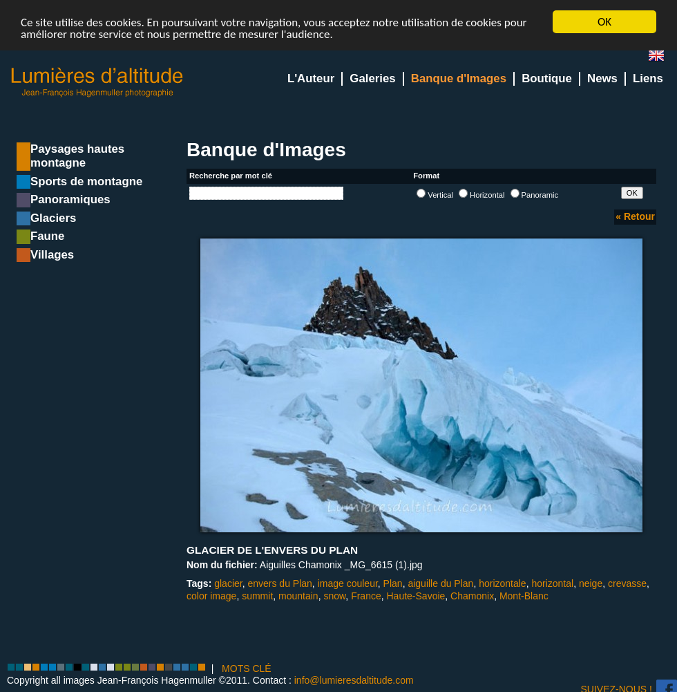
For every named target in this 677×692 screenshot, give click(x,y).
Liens (648, 78)
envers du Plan (279, 583)
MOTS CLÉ (246, 668)
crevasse (627, 583)
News (602, 78)
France (366, 595)
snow (334, 595)
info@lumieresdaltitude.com (354, 680)
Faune (47, 236)
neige (590, 583)
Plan (393, 583)
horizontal (552, 583)
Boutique (547, 78)
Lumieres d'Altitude (97, 82)
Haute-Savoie (416, 595)
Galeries (372, 78)
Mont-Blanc (524, 595)
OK (604, 22)
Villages (52, 254)
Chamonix (472, 595)
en (662, 58)
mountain (298, 595)
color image (211, 595)
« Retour (635, 216)
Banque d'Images (458, 78)
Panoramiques (70, 199)
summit (257, 595)
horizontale (502, 583)
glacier (228, 583)
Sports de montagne (86, 181)
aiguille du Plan (440, 583)
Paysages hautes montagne (77, 155)
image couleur (348, 583)
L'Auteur (310, 78)
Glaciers (53, 218)
